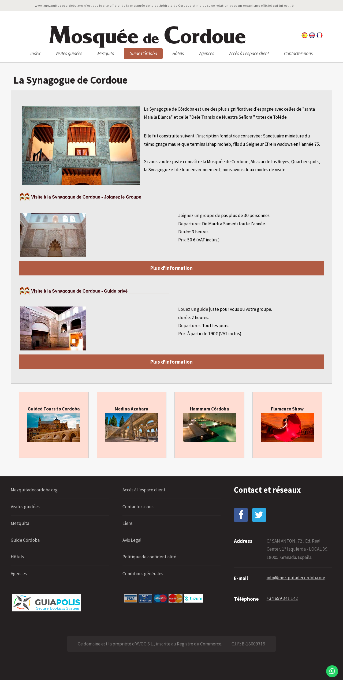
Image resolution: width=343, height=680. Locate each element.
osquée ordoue (146, 35)
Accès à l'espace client (249, 54)
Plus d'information (171, 268)
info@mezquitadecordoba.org (296, 578)
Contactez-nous (298, 54)
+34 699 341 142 (282, 598)
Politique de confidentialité (149, 557)
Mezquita (105, 54)
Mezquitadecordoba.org (34, 490)
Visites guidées (68, 54)
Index (35, 54)
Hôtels (178, 54)
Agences (206, 54)
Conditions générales (142, 574)
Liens (127, 523)
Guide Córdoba (143, 54)
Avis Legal (131, 540)
